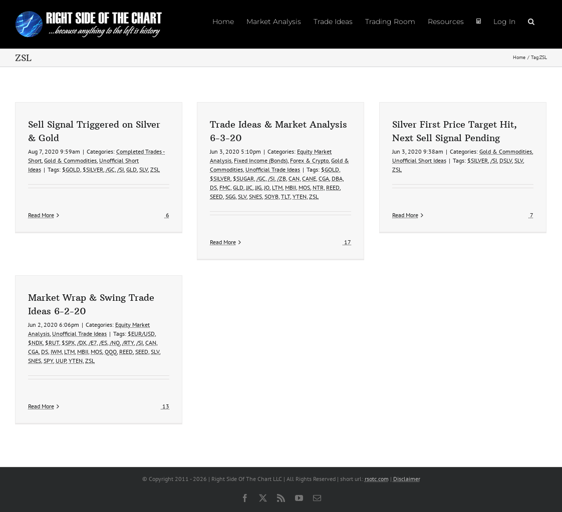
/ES (103, 342)
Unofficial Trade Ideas (272, 169)
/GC (110, 169)
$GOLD (71, 169)
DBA (337, 178)
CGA (324, 178)
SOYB (271, 196)
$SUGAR (243, 178)
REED (333, 187)
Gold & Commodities (70, 160)
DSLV (505, 160)
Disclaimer (406, 478)
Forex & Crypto (309, 160)
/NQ (115, 342)
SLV (143, 169)
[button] (531, 21)
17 (347, 242)
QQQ (111, 351)
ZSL (155, 169)
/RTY (128, 342)
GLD (131, 169)
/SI (120, 169)
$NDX (35, 342)
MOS (304, 187)
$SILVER (93, 169)
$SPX (68, 342)
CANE (309, 178)
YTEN (300, 196)
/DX (81, 342)
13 (165, 406)
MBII (290, 187)
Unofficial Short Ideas (419, 160)
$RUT (52, 342)
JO (266, 187)
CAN (294, 178)
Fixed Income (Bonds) (261, 160)
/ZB (281, 178)
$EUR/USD (141, 333)
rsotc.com (377, 478)
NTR (318, 187)
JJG (258, 187)
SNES (255, 196)
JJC (249, 187)
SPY (48, 360)
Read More (41, 242)
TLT (285, 196)
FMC (224, 187)
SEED (216, 196)
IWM (56, 351)
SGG (230, 196)
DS (213, 187)
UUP (61, 360)
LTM (277, 187)
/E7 (93, 342)
